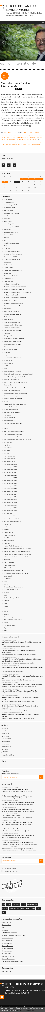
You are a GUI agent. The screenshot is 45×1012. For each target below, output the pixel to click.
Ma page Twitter (6, 953)
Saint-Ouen (7, 579)
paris (3, 912)
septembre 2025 (6, 746)
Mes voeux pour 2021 (10, 497)
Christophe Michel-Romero (12, 251)
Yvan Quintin (6, 684)
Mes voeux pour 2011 (10, 472)
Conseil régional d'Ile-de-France (13, 270)
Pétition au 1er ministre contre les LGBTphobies (18, 548)
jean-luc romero (21, 142)
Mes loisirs (7, 453)
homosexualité (16, 144)
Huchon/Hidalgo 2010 (10, 349)
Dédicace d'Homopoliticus (12, 284)
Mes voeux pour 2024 (10, 505)
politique (39, 142)
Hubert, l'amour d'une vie (9, 933)
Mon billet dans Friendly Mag (12, 521)
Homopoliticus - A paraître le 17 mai (12, 961)
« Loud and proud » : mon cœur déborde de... (17, 842)
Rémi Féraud (8, 576)
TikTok (6, 606)
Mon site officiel (6, 925)
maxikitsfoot (6, 667)
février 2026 (5, 733)
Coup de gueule (8, 281)
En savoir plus (13, 1010)
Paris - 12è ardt (8, 532)
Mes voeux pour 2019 (10, 494)
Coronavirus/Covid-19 (10, 276)
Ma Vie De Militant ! (10, 418)
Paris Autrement (25, 137)
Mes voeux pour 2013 (10, 478)
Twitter (6, 611)
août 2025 (5, 749)
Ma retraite (7, 415)
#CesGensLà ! (8, 199)
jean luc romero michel (28, 908)
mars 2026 (5, 731)
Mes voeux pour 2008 (10, 464)
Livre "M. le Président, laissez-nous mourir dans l (18, 374)
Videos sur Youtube (7, 948)
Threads (6, 600)
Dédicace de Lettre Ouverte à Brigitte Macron (17, 292)
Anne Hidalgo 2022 (9, 224)
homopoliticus (25, 144)
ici (30, 126)
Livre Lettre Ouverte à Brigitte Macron (15, 393)
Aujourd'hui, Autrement (11, 232)
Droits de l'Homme (9, 317)
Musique (6, 527)
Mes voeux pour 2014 (10, 480)
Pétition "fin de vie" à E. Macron (13, 546)
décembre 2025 (6, 739)
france (3, 144)
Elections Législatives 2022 (12, 322)
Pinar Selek (7, 559)
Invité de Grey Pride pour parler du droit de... (17, 822)
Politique (5, 908)
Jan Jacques (5, 642)
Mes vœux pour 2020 (10, 516)
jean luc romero (14, 908)
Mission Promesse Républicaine (13, 519)
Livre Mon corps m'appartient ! (13, 396)
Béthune (6, 238)
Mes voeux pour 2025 (10, 508)
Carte (4, 761)
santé (38, 908)
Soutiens (6, 592)
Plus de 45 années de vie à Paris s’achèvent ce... (18, 835)
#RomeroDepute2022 (10, 205)
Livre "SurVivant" (9, 385)
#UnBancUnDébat (9, 207)
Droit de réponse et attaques (12, 314)
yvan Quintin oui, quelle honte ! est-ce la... (16, 659)
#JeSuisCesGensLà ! (10, 202)
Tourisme (7, 609)
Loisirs (6, 401)
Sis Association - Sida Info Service (13, 587)
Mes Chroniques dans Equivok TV (14, 431)
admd (23, 904)
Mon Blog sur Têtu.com (8, 956)
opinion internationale (8, 142)
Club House (7, 262)
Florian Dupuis (7, 697)
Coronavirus (7, 273)
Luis (3, 691)
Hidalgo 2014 (8, 336)
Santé (18, 139)
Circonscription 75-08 (10, 257)
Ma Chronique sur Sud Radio (12, 412)
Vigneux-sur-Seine (9, 625)
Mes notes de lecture (10, 456)
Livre (5, 368)
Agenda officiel (6, 922)
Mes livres (5, 930)
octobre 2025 (6, 744)
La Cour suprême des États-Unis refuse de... (28, 684)
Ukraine (6, 614)
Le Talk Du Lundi (8, 360)
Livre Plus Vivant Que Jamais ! (13, 398)
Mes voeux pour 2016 (10, 486)
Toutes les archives (8, 755)
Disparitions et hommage (11, 311)
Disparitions (7, 308)
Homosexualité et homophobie (13, 344)
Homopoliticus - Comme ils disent (10, 135)
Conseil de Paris (8, 267)
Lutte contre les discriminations (13, 407)
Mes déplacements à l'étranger (13, 434)
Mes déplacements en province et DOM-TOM (17, 439)
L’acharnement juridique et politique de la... (17, 796)
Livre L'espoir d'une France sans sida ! (15, 388)
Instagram (7, 352)
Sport (5, 595)
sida (7, 144)
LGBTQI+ (6, 366)
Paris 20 (6, 538)
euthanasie (16, 904)
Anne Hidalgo (8, 221)
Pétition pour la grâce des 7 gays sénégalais (17, 551)
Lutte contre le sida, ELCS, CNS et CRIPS (15, 404)
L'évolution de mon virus (11, 409)
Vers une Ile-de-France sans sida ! (14, 620)
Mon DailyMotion (7, 940)
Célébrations (8, 246)
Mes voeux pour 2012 (10, 475)
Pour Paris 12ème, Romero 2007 (13, 570)
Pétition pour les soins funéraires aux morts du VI (18, 554)
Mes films (7, 445)
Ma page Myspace (7, 943)
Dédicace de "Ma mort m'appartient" (15, 287)
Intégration (7, 355)
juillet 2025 (5, 752)
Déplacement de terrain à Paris (13, 306)
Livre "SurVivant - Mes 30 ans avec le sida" (16, 382)
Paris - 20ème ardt (9, 535)
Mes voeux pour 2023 (10, 502)
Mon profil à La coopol (8, 959)
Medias (6, 428)
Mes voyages (8, 513)
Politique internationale (8, 139)
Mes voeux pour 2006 (10, 458)
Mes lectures (8, 448)
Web (5, 630)
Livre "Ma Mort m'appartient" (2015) (14, 377)
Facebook (7, 333)
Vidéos (6, 622)
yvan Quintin (6, 676)
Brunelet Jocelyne (8, 650)
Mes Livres (7, 450)
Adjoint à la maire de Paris (11, 213)
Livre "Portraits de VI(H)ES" (12, 379)
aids (10, 144)
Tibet (5, 603)
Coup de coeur (8, 278)
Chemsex (7, 248)
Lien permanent (7, 132)
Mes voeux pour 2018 (10, 491)
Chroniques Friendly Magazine (13, 254)
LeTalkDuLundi (8, 363)
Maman (6, 426)
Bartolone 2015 (8, 235)
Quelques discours (7, 938)
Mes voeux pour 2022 (10, 499)
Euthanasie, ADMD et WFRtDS (30, 132)
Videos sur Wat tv (7, 951)
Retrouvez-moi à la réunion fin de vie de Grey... (18, 849)
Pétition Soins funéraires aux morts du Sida (16, 557)
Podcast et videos (9, 562)
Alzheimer (7, 218)
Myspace (6, 529)
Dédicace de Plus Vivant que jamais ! (15, 297)
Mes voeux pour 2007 (10, 461)
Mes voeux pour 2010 (10, 469)
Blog (5, 240)
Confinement (8, 265)
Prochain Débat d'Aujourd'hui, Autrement (16, 573)
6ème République (9, 210)
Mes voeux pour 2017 (10, 489)
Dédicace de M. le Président (12, 295)
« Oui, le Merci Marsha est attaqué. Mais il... (22, 691)
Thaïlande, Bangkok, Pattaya (12, 598)
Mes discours (8, 442)
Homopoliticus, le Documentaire (30, 135)
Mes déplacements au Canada (13, 437)
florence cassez (31, 142)
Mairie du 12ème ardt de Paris (13, 423)
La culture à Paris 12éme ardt (12, 358)
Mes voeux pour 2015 (10, 483)
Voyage (6, 628)
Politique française (36, 137)
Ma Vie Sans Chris (9, 420)
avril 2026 (5, 728)
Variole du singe (8, 617)
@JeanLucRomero (7, 158)
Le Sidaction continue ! (10, 829)
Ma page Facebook (7, 946)
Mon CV (4, 927)
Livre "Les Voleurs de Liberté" (12, 371)
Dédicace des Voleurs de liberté (13, 303)
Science (6, 584)
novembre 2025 (6, 741)
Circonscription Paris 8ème (12, 259)
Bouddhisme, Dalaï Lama (11, 243)
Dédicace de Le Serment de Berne (14, 289)
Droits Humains (8, 319)
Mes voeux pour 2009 (10, 467)
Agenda (6, 216)
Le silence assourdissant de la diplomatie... (17, 809)
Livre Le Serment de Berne (12, 390)
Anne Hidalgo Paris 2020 (11, 227)
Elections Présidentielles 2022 (13, 325)
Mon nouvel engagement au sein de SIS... (16, 789)
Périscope (7, 543)
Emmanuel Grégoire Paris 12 (12, 328)
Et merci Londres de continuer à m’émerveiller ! (18, 802)
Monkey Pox (7, 524)
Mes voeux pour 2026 (10, 510)
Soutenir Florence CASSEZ (28, 139)
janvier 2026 (5, 736)
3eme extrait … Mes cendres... (12, 816)
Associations (7, 229)
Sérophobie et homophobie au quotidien (13, 935)
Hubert (6, 347)
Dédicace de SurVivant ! (11, 300)
